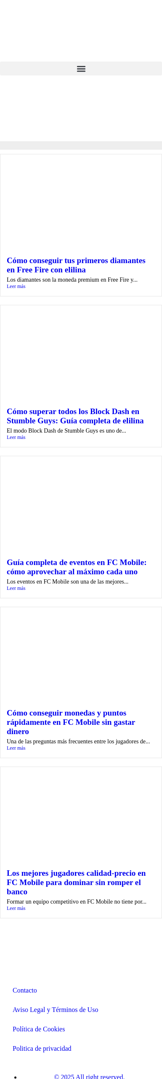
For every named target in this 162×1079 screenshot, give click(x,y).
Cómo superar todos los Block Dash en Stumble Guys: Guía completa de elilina (75, 416)
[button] (81, 68)
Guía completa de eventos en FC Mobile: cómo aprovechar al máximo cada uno (77, 567)
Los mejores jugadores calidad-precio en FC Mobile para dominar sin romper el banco (76, 882)
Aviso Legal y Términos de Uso (55, 1009)
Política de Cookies (39, 1029)
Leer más (16, 286)
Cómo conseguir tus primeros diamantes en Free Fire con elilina (76, 265)
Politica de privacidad (42, 1048)
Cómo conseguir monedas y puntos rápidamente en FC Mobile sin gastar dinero (71, 722)
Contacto (25, 990)
